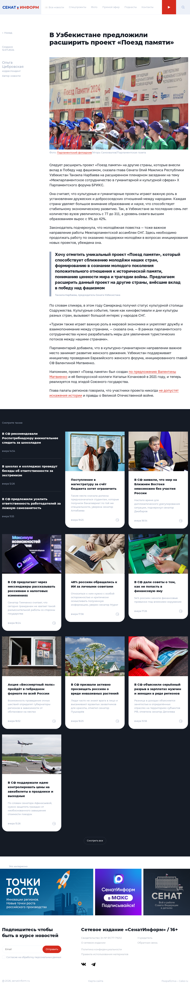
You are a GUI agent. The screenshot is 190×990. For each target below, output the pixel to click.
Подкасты (130, 7)
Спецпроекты (77, 7)
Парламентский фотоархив (74, 152)
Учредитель (144, 937)
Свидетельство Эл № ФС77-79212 (101, 937)
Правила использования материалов (104, 954)
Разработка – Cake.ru (175, 980)
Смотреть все (95, 840)
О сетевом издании (93, 942)
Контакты (147, 7)
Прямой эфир (111, 7)
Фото (94, 7)
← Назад (7, 32)
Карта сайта (95, 980)
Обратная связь (147, 942)
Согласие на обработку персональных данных (33, 957)
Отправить (52, 949)
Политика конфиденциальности (101, 949)
